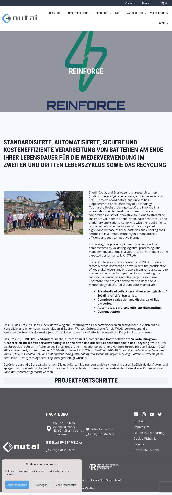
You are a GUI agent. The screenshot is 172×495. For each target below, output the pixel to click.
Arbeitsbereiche (80, 13)
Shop (163, 23)
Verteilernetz (159, 13)
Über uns (56, 13)
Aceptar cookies (17, 485)
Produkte (103, 13)
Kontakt (139, 421)
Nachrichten (137, 13)
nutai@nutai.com (101, 429)
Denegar (41, 485)
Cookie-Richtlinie (145, 438)
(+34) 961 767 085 (102, 434)
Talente (139, 444)
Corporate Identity (146, 450)
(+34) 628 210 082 (62, 450)
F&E (119, 13)
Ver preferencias (66, 485)
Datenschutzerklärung (149, 433)
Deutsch (150, 3)
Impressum (141, 427)
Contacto (130, 3)
